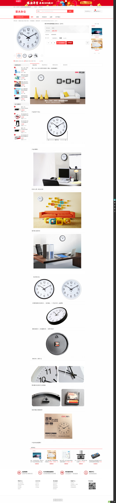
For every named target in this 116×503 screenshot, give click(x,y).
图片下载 (32, 61)
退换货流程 (55, 482)
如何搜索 (19, 485)
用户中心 (99, 7)
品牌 (51, 17)
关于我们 (57, 17)
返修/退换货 (55, 487)
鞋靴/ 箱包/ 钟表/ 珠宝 (24, 20)
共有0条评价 (53, 34)
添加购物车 (61, 42)
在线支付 (37, 485)
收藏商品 (16, 61)
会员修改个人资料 (74, 484)
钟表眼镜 (32, 20)
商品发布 (72, 482)
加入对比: (21, 61)
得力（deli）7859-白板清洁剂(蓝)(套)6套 (24, 69)
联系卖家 (55, 488)
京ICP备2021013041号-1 (58, 499)
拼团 (37, 17)
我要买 (19, 488)
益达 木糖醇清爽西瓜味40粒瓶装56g (24, 90)
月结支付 (44, 17)
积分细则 (19, 487)
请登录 (35, 7)
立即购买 (69, 42)
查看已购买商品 (21, 484)
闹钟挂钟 (38, 20)
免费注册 (40, 7)
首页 (32, 17)
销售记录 (55, 64)
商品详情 (35, 65)
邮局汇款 (37, 484)
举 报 (41, 61)
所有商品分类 (19, 17)
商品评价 (44, 64)
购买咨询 (65, 64)
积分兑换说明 (20, 482)
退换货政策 (55, 485)
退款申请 (55, 484)
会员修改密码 (73, 487)
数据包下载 (27, 61)
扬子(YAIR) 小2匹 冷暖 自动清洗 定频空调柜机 (66, 462)
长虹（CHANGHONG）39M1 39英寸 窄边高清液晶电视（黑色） (36, 462)
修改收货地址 (73, 485)
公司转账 (37, 487)
